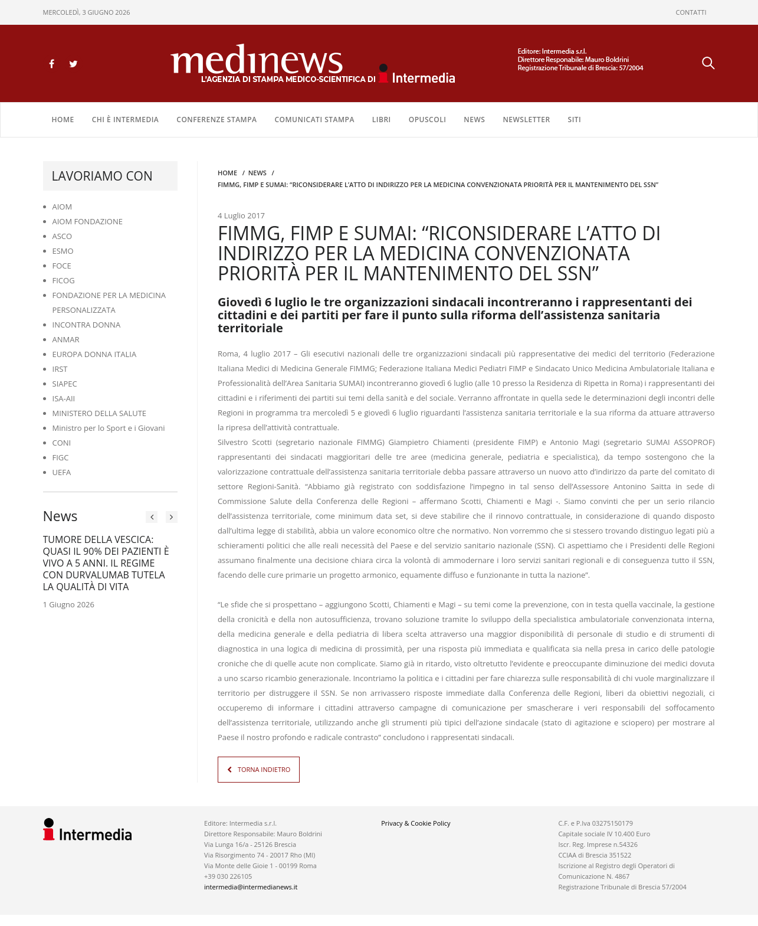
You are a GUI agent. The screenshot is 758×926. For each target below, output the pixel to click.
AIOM (62, 206)
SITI (575, 119)
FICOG (63, 279)
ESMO (63, 250)
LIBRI (381, 119)
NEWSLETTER (526, 119)
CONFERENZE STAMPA (216, 119)
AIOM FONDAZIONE (87, 220)
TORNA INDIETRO (264, 768)
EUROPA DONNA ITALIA (94, 353)
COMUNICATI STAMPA (314, 119)
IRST (60, 368)
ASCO (62, 235)
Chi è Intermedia (125, 119)
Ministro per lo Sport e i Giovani (108, 427)
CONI (61, 442)
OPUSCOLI (428, 119)
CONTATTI (691, 12)
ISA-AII (64, 397)
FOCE (61, 265)
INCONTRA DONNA (86, 324)
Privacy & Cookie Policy (415, 822)
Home (63, 119)
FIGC (60, 456)
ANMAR (66, 338)
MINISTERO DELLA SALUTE (99, 412)
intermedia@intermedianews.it (250, 886)
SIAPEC (64, 383)
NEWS (474, 119)
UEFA (61, 471)
